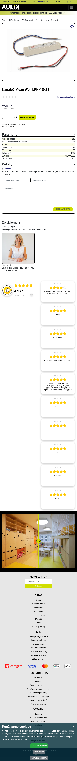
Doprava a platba (38, 640)
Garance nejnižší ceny (66, 97)
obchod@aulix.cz (68, 2)
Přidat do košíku (27, 117)
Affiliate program (38, 659)
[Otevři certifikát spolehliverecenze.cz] (23, 286)
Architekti (38, 681)
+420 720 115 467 (43, 2)
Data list (7, 169)
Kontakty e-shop (38, 626)
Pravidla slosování (38, 704)
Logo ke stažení (38, 615)
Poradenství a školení (39, 685)
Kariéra (38, 623)
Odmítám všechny (39, 758)
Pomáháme (38, 619)
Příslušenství (14, 20)
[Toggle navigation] (71, 7)
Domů (4, 20)
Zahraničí (38, 714)
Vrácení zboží (38, 644)
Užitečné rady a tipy (38, 718)
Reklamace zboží (38, 648)
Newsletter (38, 607)
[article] (58, 291)
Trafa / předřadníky (30, 20)
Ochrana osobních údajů (38, 696)
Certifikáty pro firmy (38, 693)
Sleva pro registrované (38, 636)
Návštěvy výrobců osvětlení (38, 689)
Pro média (38, 611)
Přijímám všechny (39, 746)
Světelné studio (38, 604)
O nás (38, 600)
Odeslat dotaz (63, 209)
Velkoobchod (38, 677)
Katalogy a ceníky (38, 721)
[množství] (9, 117)
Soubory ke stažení (38, 700)
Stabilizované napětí (49, 20)
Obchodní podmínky (38, 652)
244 (19, 296)
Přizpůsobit (39, 752)
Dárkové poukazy (38, 655)
